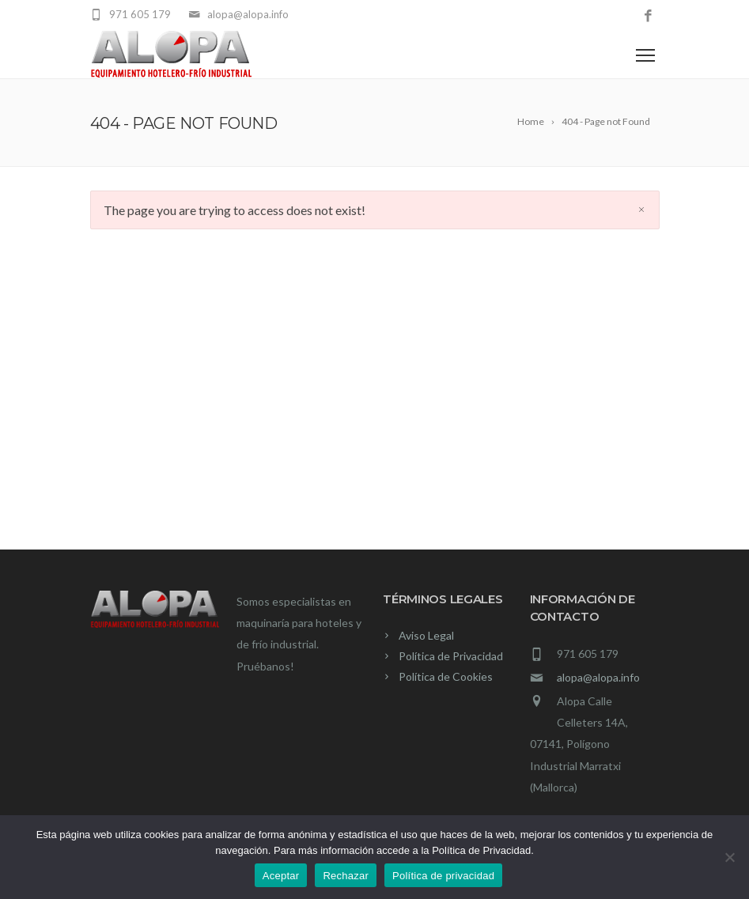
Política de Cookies (446, 676)
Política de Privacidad (451, 656)
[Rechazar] (729, 857)
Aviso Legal (426, 635)
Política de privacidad (443, 876)
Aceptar (281, 876)
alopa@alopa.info (598, 677)
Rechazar (346, 876)
